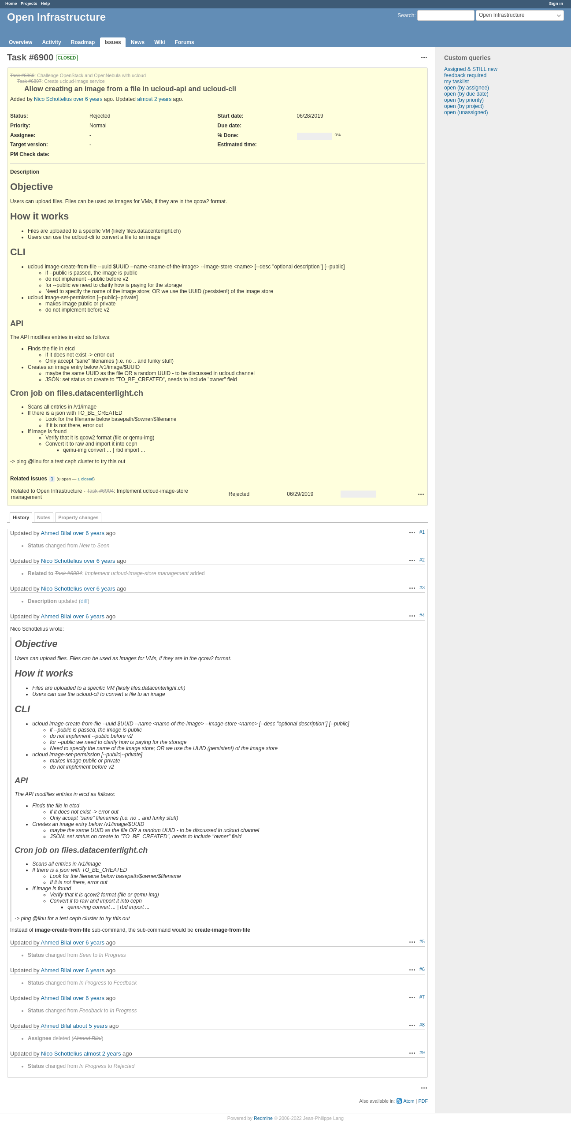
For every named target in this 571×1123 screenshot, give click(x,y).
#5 (422, 941)
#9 (422, 1052)
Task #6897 (29, 81)
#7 (422, 997)
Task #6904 (100, 491)
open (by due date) (466, 94)
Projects (29, 3)
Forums (184, 42)
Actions (421, 494)
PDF (423, 1101)
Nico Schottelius (53, 99)
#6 (422, 969)
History (21, 517)
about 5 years (90, 1026)
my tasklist (456, 81)
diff (84, 601)
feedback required (465, 75)
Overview (20, 42)
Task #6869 (22, 75)
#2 (422, 559)
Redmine (263, 1118)
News (138, 42)
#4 (422, 615)
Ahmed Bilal (56, 533)
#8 (422, 1024)
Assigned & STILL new (470, 69)
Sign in (556, 3)
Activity (51, 42)
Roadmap (83, 42)
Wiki (159, 42)
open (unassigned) (466, 112)
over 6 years (87, 99)
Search (405, 15)
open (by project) (464, 106)
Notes (43, 517)
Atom (408, 1101)
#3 (422, 587)
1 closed (85, 478)
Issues (112, 42)
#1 (422, 532)
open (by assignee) (466, 88)
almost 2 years (154, 99)
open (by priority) (464, 100)
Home (11, 3)
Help (45, 3)
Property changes (78, 517)
